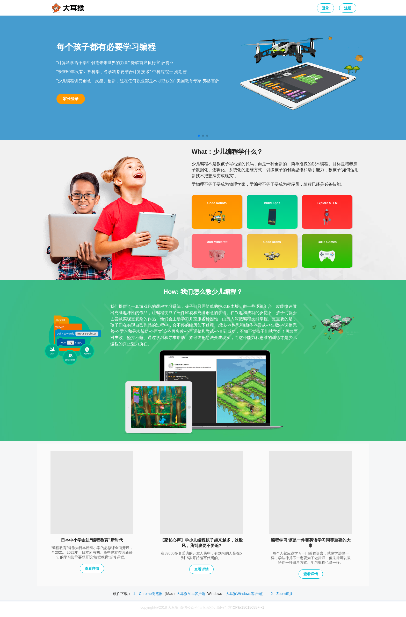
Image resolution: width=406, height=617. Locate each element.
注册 (347, 8)
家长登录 (70, 98)
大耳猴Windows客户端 (244, 594)
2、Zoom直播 (282, 594)
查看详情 (92, 568)
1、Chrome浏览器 (148, 594)
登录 (325, 8)
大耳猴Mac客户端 (191, 594)
